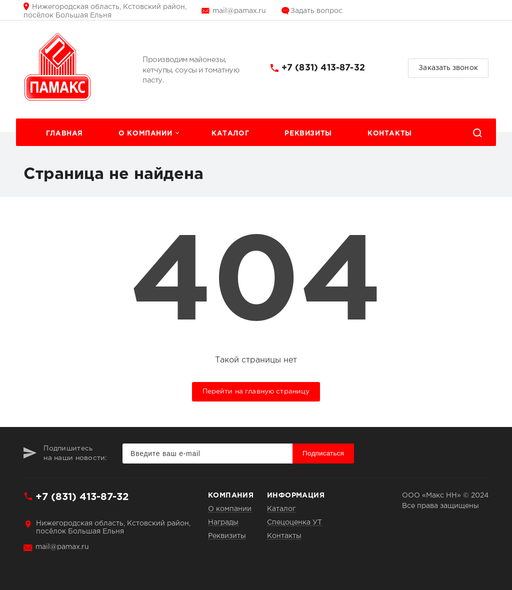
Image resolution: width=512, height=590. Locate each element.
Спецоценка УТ (294, 523)
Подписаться (323, 453)
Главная (64, 133)
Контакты (390, 133)
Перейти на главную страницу (256, 391)
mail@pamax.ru (239, 11)
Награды (223, 523)
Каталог (230, 133)
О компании (145, 133)
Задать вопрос (316, 11)
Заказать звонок (448, 68)
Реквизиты (308, 133)
